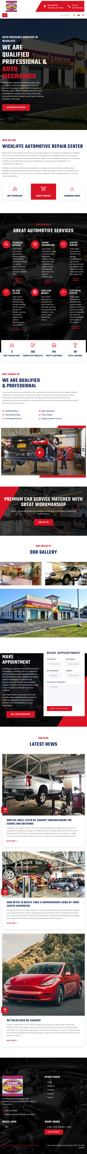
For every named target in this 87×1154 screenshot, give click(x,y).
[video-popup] (39, 452)
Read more (12, 841)
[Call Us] (69, 6)
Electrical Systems (78, 327)
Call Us (75, 5)
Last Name (71, 659)
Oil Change (18, 330)
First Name (52, 659)
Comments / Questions (56, 682)
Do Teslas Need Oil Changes (24, 1020)
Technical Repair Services (21, 280)
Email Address (53, 671)
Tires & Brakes (48, 324)
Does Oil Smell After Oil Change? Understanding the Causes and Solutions (39, 822)
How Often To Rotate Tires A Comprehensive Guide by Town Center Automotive (43, 904)
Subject (69, 671)
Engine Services (50, 282)
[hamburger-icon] (4, 15)
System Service (79, 279)
